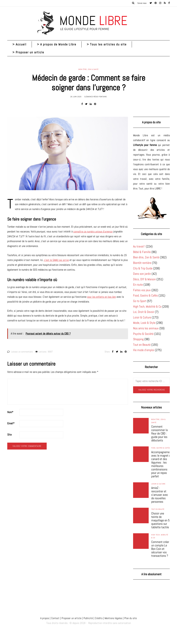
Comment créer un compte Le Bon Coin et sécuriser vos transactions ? (160, 548)
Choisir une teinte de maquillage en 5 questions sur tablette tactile (160, 520)
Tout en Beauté (142, 345)
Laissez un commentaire (22, 351)
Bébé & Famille (142, 252)
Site (9, 434)
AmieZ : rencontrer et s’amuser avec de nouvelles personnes (159, 494)
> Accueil (19, 44)
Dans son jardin (142, 274)
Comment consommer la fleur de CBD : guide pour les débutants (159, 433)
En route (138, 285)
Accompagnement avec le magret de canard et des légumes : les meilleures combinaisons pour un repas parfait (161, 464)
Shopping (138, 339)
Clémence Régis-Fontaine (95, 97)
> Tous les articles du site (107, 44)
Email (11, 423)
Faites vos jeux (142, 290)
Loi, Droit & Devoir (143, 312)
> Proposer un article (28, 52)
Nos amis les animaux (146, 328)
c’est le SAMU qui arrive (56, 260)
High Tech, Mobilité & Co (147, 306)
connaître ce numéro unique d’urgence (93, 231)
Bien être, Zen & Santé (88, 69)
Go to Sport (139, 301)
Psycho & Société (143, 334)
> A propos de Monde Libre (56, 44)
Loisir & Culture (142, 317)
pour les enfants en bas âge (101, 297)
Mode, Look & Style (144, 323)
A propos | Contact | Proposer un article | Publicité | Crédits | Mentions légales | (82, 618)
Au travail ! (139, 246)
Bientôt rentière (142, 263)
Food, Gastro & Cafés (145, 295)
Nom (10, 412)
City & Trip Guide (142, 268)
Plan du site (130, 618)
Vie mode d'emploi (143, 350)
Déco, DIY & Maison (144, 279)
